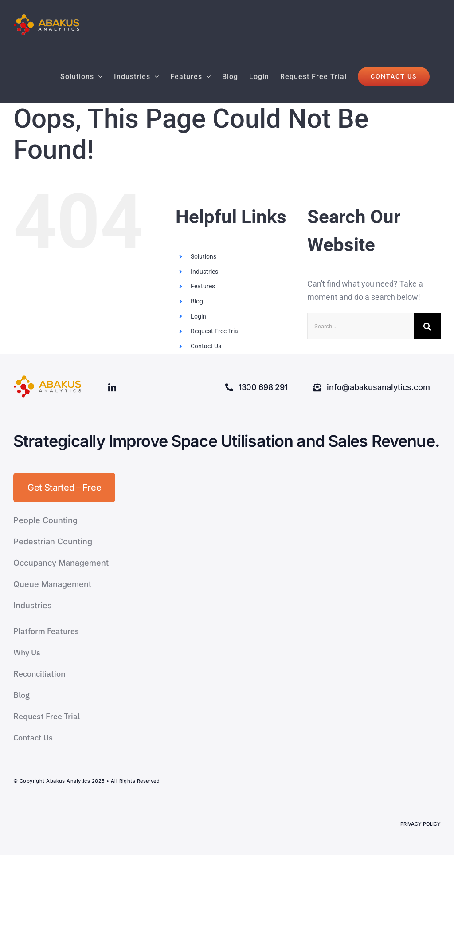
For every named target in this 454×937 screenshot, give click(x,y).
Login (198, 316)
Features (203, 286)
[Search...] (360, 326)
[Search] (427, 326)
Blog (197, 301)
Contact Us (206, 346)
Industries (204, 271)
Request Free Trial (215, 331)
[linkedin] (112, 387)
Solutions (203, 256)
